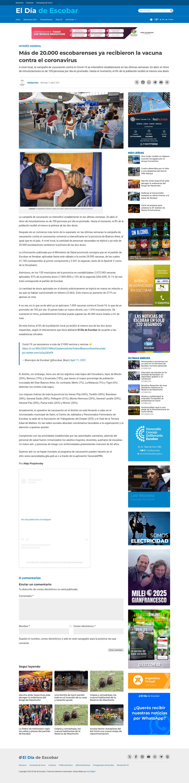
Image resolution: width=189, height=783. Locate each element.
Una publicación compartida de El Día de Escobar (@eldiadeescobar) (54, 562)
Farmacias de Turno (44, 3)
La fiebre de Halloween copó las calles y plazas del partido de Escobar (34, 731)
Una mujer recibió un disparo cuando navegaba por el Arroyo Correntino (155, 158)
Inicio (18, 20)
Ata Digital (91, 771)
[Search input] (154, 10)
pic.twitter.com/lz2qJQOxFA (37, 352)
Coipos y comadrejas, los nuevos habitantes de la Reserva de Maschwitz (103, 697)
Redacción (33, 82)
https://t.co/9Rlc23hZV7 (35, 348)
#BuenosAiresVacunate (92, 348)
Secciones (70, 20)
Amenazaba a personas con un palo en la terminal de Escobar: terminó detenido (154, 363)
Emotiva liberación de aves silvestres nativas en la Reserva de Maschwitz (154, 387)
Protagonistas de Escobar (103, 765)
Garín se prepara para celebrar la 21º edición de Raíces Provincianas (153, 207)
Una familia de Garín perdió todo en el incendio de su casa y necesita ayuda (70, 697)
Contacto (30, 3)
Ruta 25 (59, 20)
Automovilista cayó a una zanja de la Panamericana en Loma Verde (155, 409)
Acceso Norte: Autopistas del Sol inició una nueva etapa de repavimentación (106, 731)
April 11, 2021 (78, 360)
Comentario (26, 595)
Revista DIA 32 (123, 765)
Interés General (30, 46)
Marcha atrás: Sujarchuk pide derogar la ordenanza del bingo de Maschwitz (34, 697)
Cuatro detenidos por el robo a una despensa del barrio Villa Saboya (155, 170)
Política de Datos (66, 765)
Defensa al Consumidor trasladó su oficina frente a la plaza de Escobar (155, 195)
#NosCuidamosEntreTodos (64, 348)
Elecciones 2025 (30, 20)
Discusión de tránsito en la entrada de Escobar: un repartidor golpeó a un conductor (154, 375)
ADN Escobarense (82, 765)
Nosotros (19, 3)
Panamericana (46, 20)
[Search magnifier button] (171, 10)
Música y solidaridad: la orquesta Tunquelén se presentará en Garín (152, 398)
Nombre (24, 626)
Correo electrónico (84, 626)
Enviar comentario (115, 650)
